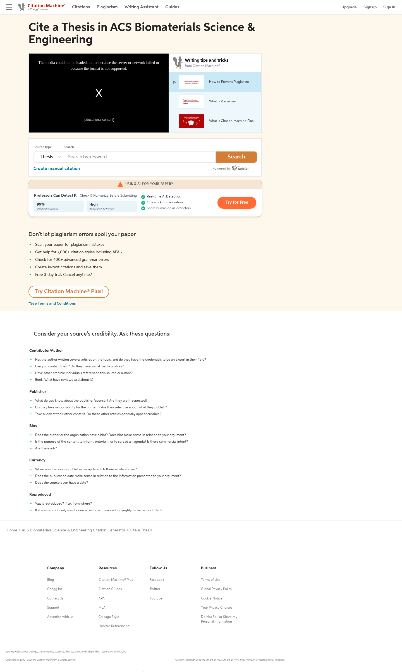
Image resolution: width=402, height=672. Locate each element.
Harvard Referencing (114, 626)
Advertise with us (60, 617)
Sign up (370, 7)
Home (12, 530)
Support (53, 608)
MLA (102, 608)
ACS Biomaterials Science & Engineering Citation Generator (73, 530)
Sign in (389, 7)
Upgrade (349, 7)
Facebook (157, 580)
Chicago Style (109, 617)
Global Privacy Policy (216, 589)
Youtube (156, 598)
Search (69, 147)
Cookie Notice (211, 598)
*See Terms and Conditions (52, 303)
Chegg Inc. (55, 589)
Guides (172, 7)
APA (102, 598)
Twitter (155, 589)
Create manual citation (57, 169)
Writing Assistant (142, 7)
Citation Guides (110, 589)
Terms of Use (210, 580)
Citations (81, 7)
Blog (50, 580)
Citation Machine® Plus (116, 580)
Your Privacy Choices (216, 608)
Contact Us (55, 598)
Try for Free (238, 203)
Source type (43, 147)
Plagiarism (107, 7)
